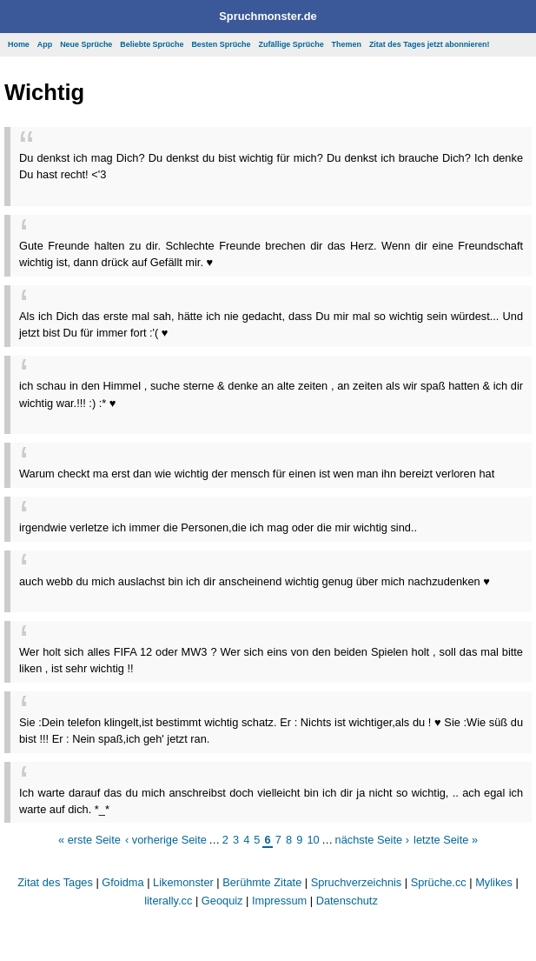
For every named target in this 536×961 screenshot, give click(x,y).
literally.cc (168, 900)
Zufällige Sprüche (291, 44)
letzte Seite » (446, 839)
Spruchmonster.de (267, 16)
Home (19, 44)
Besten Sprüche (220, 44)
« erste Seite (89, 839)
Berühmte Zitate (261, 882)
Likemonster (183, 882)
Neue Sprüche (86, 44)
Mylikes (494, 882)
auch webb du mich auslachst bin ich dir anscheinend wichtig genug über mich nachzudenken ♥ (254, 581)
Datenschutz (347, 900)
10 (313, 839)
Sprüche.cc (439, 882)
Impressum (279, 900)
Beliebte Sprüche (151, 44)
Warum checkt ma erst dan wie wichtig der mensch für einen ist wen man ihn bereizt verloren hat (256, 473)
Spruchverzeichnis (356, 882)
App (44, 44)
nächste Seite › (372, 839)
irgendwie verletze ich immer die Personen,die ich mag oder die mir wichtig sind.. (218, 527)
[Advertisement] (222, 189)
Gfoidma (122, 882)
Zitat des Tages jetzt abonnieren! (429, 44)
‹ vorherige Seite (166, 839)
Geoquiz (222, 900)
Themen (346, 44)
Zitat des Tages (55, 882)
